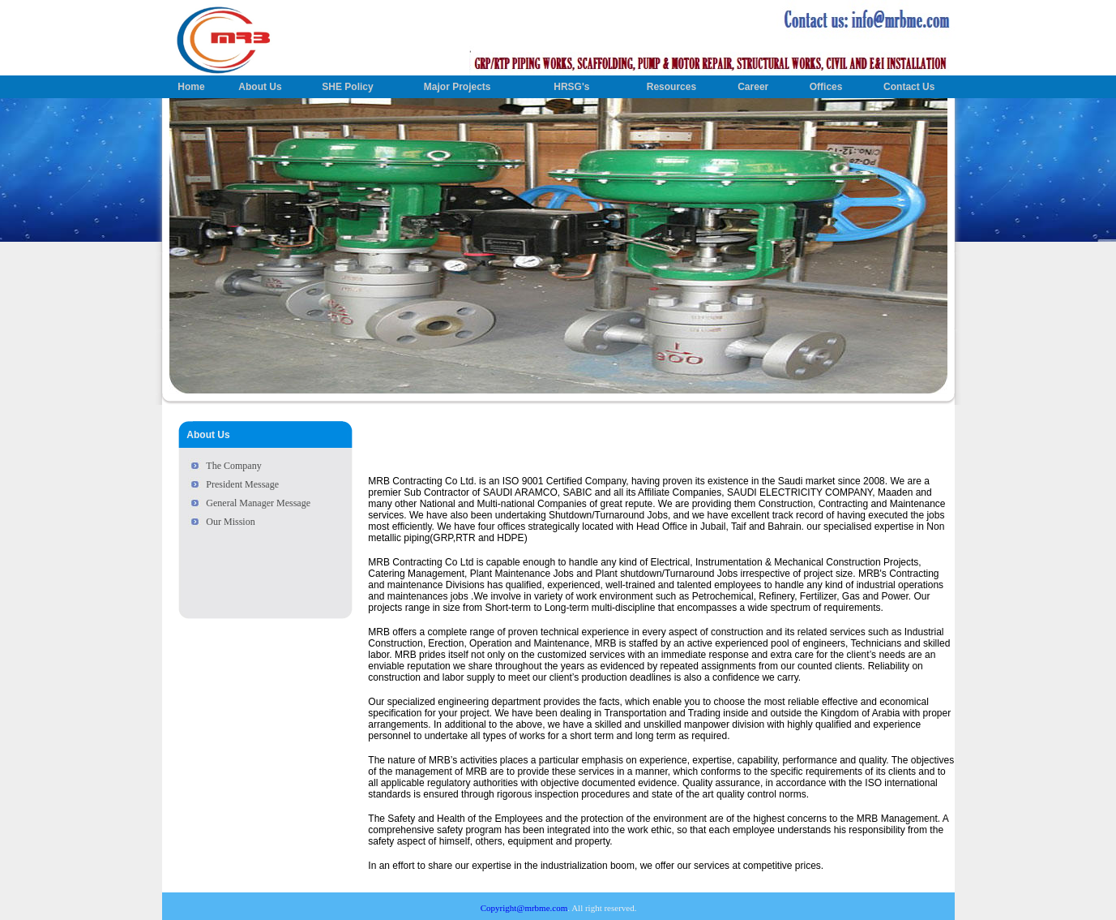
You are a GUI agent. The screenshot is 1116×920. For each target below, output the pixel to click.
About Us (259, 86)
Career (753, 86)
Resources (671, 86)
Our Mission (230, 521)
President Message (242, 484)
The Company (233, 465)
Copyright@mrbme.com (524, 908)
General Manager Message (258, 503)
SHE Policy (347, 86)
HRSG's (571, 86)
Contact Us (908, 86)
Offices (826, 86)
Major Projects (457, 86)
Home (190, 86)
